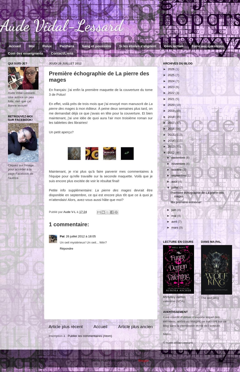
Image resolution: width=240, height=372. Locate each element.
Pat (62, 236)
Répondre (66, 248)
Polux (47, 46)
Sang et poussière (96, 46)
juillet (175, 187)
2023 (171, 87)
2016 (171, 128)
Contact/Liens (62, 53)
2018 (171, 117)
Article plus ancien (135, 326)
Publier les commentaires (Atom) (90, 336)
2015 (171, 134)
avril (174, 221)
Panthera (67, 46)
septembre (179, 175)
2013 (171, 146)
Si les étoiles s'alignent (137, 46)
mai (174, 215)
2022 (171, 93)
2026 (171, 69)
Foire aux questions (208, 46)
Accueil (15, 46)
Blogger (143, 360)
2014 (171, 140)
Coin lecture (174, 46)
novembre (178, 163)
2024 (171, 81)
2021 (171, 99)
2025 (171, 75)
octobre (176, 169)
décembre (178, 157)
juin (174, 210)
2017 (171, 122)
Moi (32, 46)
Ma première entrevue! (186, 202)
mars (175, 227)
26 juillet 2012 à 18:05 (81, 236)
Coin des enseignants (25, 53)
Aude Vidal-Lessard (61, 25)
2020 (171, 105)
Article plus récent (66, 326)
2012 (171, 152)
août (174, 181)
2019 (171, 110)
